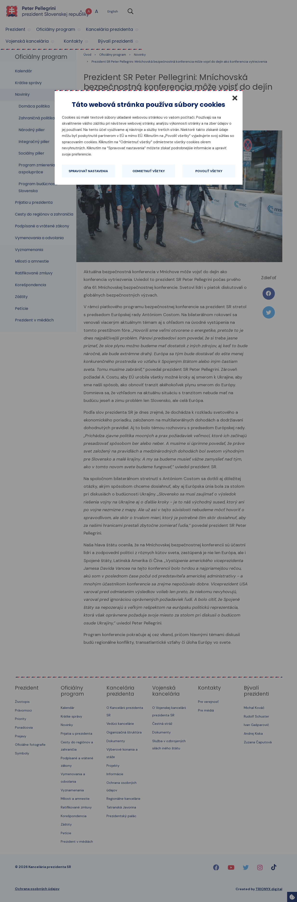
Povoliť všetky (208, 171)
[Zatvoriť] (234, 98)
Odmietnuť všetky (148, 171)
